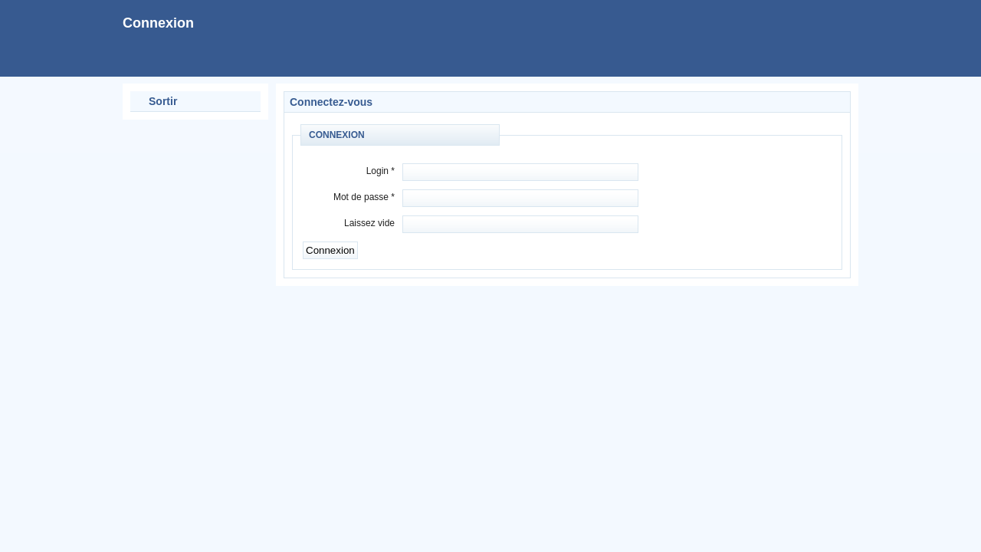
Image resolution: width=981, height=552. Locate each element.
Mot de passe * (364, 197)
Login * (380, 171)
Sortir (163, 101)
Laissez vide (369, 223)
